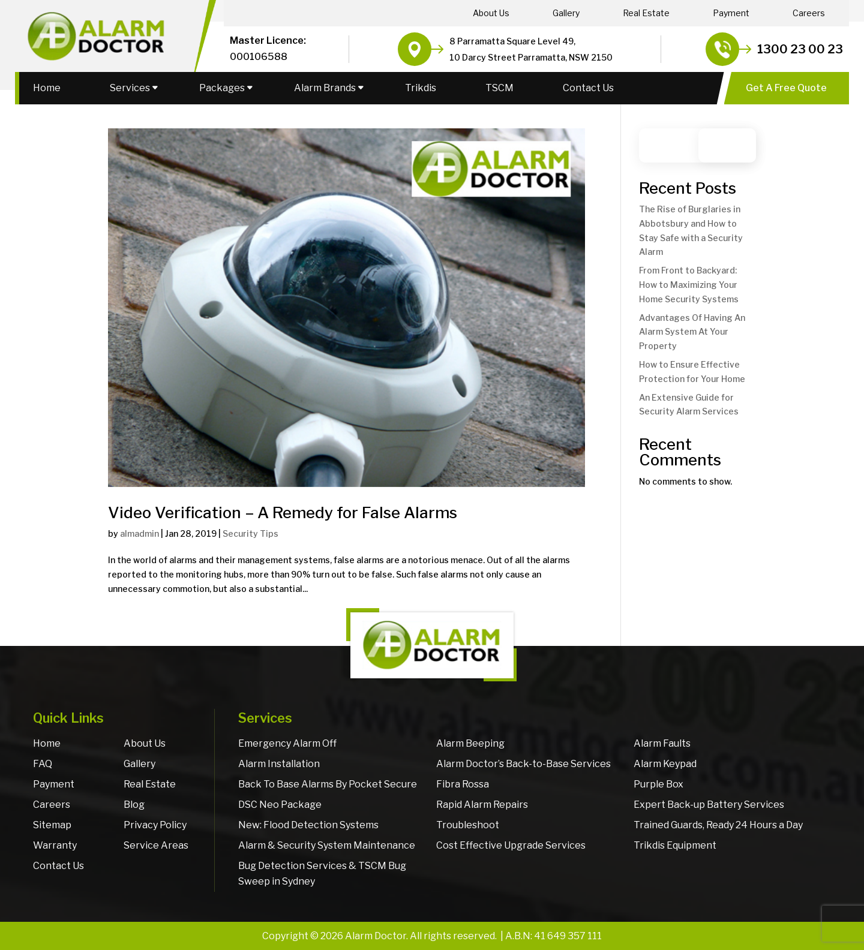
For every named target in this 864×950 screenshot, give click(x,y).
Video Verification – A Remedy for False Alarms (282, 512)
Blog (134, 804)
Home (47, 88)
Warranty (55, 845)
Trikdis (420, 88)
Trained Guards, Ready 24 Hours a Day (718, 825)
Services (130, 88)
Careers (809, 13)
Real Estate (646, 13)
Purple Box (658, 784)
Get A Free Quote (786, 88)
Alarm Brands (325, 88)
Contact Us (588, 88)
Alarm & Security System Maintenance (326, 845)
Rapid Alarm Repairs (482, 804)
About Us (491, 13)
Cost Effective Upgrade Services (511, 845)
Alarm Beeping (470, 743)
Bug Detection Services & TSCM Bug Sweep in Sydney (322, 873)
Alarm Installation (279, 763)
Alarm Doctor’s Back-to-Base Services (523, 763)
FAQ (42, 763)
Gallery (566, 13)
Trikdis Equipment (675, 845)
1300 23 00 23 (800, 49)
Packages (222, 88)
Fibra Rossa (462, 784)
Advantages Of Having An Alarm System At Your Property (692, 331)
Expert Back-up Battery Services (709, 804)
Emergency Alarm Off (287, 743)
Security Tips (250, 533)
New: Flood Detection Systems (308, 825)
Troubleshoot (467, 825)
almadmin (139, 533)
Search (732, 145)
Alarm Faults (662, 743)
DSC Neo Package (280, 804)
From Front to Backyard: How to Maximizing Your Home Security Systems (689, 284)
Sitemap (52, 825)
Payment (731, 13)
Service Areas (156, 845)
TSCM (499, 88)
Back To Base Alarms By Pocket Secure (327, 784)
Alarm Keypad (665, 763)
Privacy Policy (155, 825)
